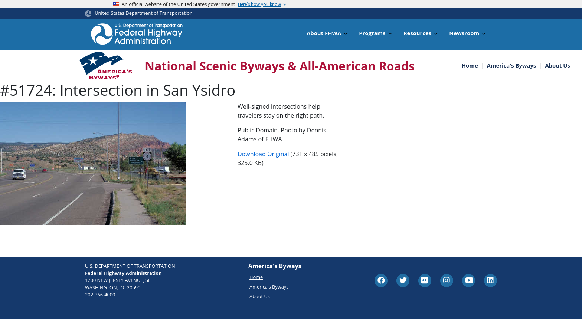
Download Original (263, 154)
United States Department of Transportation (144, 13)
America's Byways (511, 65)
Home (470, 65)
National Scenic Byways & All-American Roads (280, 65)
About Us (557, 65)
